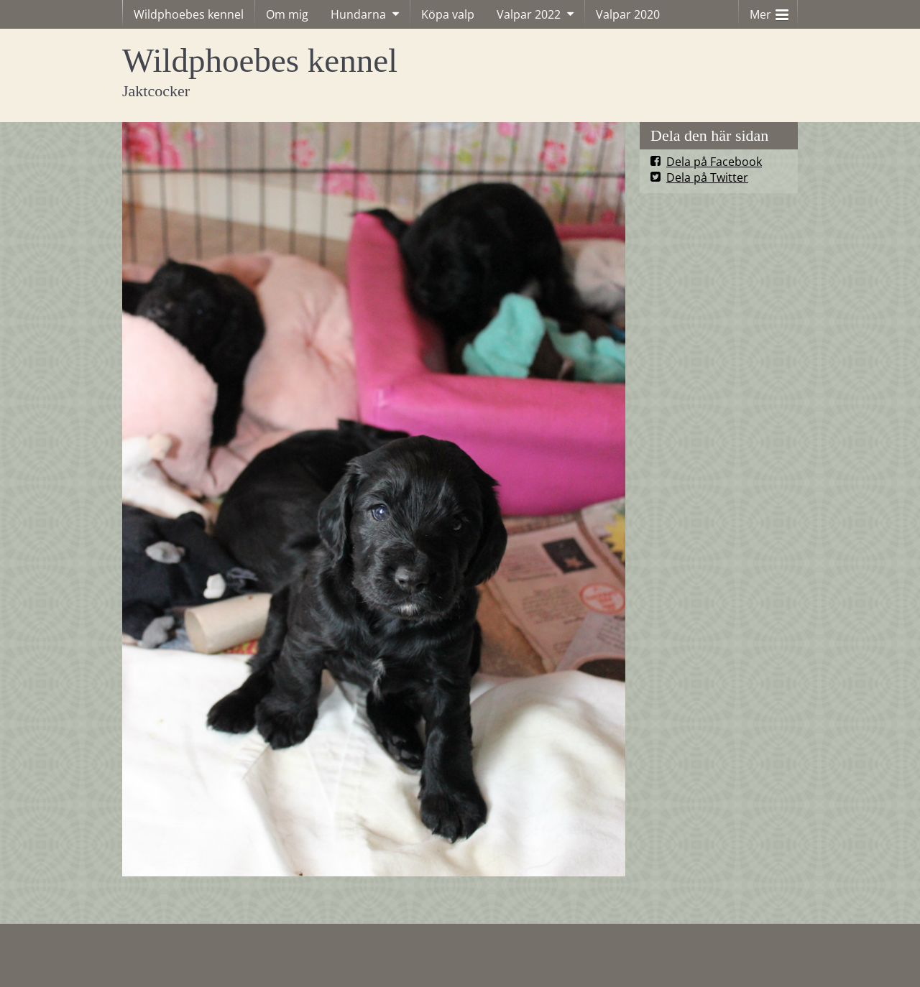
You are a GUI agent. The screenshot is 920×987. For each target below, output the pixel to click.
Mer (769, 11)
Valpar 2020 (628, 14)
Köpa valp (447, 14)
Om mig (287, 14)
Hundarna (358, 14)
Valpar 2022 (529, 14)
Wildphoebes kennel (189, 14)
